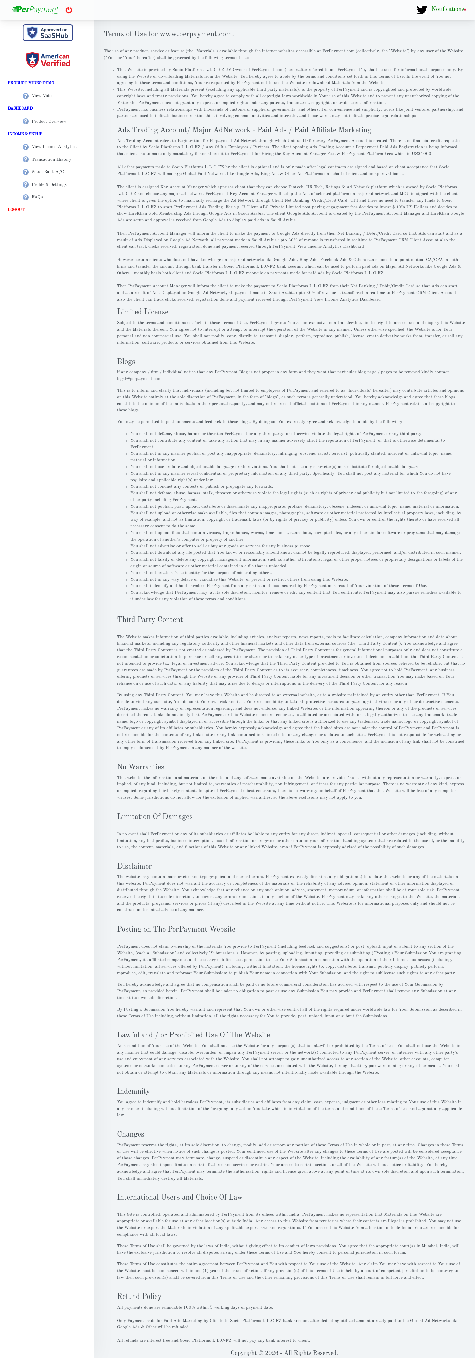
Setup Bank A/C (43, 172)
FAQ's (33, 197)
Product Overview (44, 121)
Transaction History (47, 159)
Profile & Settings (45, 184)
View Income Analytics (50, 147)
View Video (38, 96)
